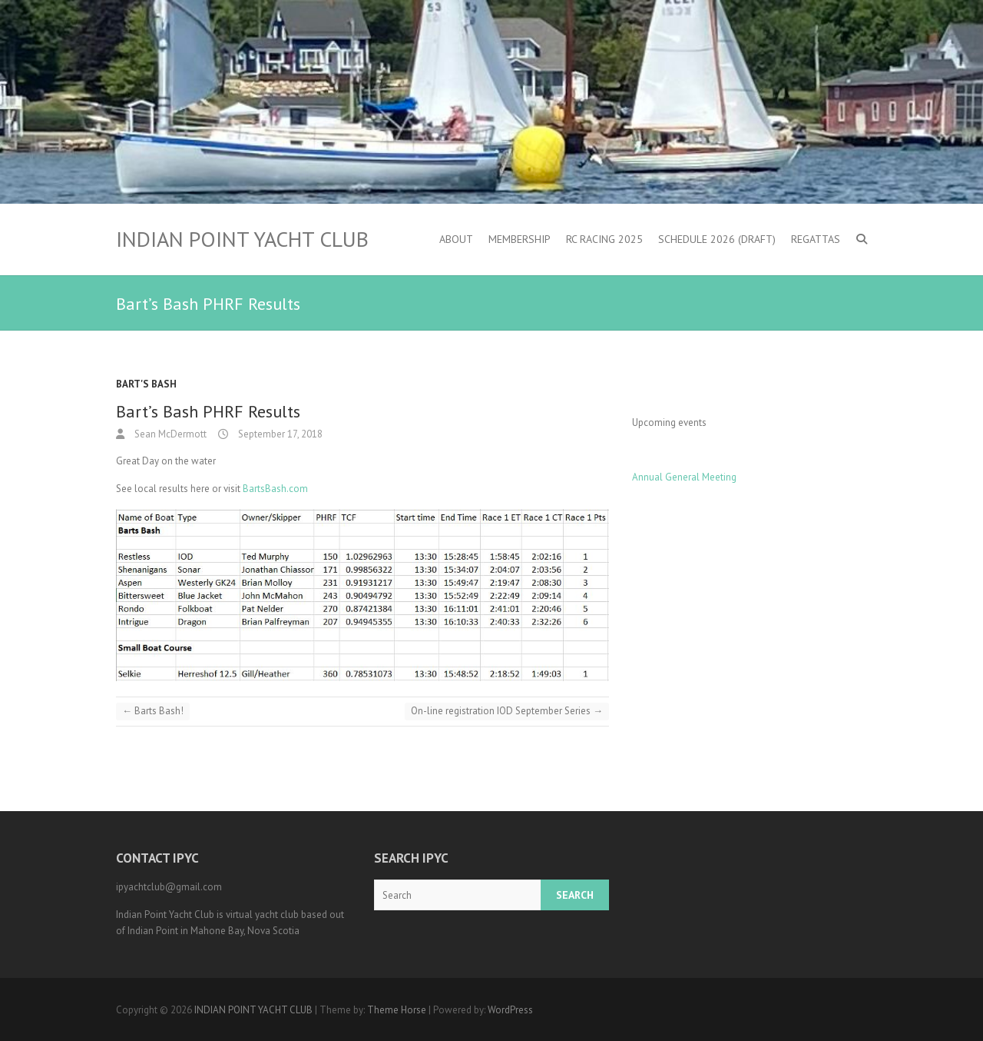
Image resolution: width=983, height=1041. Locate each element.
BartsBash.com (275, 488)
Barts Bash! (153, 710)
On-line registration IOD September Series (507, 710)
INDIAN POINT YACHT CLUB (242, 239)
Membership (519, 239)
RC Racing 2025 (604, 239)
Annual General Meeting (684, 477)
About (456, 239)
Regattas (815, 239)
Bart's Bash (146, 384)
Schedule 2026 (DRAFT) (717, 239)
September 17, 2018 (279, 434)
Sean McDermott (169, 434)
